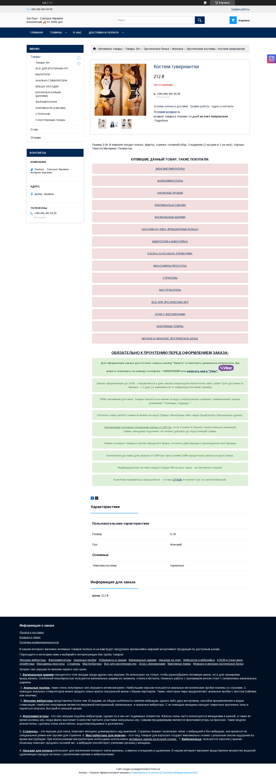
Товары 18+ (133, 48)
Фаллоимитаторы (59, 660)
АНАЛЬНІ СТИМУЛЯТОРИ (51, 80)
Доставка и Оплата (104, 32)
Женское (177, 48)
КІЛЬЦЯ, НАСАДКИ (47, 86)
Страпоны (73, 663)
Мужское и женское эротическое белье (218, 663)
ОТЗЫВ (177, 479)
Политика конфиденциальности (39, 642)
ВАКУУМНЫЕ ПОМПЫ (170, 326)
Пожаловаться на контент (145, 772)
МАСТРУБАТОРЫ (170, 289)
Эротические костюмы (201, 48)
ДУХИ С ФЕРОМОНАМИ (170, 314)
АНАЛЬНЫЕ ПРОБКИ (170, 192)
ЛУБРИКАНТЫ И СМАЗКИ (170, 205)
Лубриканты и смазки (112, 660)
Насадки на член (170, 660)
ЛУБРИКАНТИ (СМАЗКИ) (51, 108)
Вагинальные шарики (142, 660)
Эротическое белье (156, 48)
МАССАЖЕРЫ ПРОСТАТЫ (170, 265)
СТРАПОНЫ (170, 277)
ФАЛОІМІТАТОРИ (46, 101)
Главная (36, 32)
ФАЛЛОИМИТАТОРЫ (170, 180)
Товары (56, 32)
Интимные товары (110, 48)
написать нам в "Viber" (202, 371)
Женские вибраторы (33, 660)
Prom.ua (155, 769)
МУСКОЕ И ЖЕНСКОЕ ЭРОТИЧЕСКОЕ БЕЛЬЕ (170, 338)
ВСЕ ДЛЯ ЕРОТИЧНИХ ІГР (52, 68)
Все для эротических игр (120, 663)
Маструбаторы (92, 663)
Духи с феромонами (152, 663)
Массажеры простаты (51, 663)
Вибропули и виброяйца (199, 660)
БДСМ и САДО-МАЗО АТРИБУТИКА (170, 253)
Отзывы (36, 137)
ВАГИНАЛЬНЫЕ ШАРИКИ (170, 217)
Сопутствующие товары (50, 119)
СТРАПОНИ (43, 113)
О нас (77, 32)
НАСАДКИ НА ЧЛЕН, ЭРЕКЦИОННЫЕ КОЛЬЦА (170, 229)
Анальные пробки (85, 660)
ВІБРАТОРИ (43, 74)
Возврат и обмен (30, 637)
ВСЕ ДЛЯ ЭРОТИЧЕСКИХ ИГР (170, 302)
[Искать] (200, 20)
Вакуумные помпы (179, 663)
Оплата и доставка (32, 632)
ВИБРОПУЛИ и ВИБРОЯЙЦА (170, 241)
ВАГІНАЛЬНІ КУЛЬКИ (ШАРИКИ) (48, 94)
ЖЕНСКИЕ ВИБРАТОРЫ (170, 168)
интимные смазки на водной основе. (153, 739)
